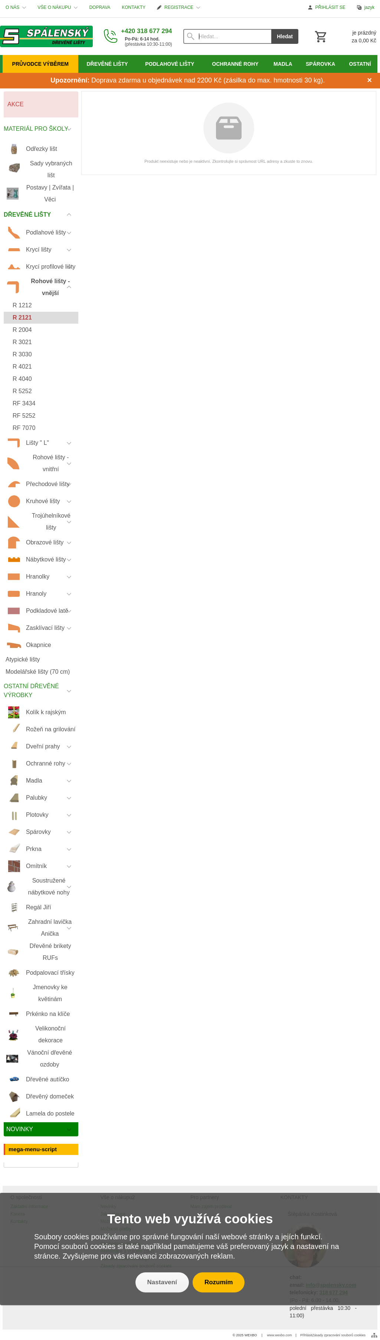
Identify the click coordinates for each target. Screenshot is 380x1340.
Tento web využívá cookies (190, 1218)
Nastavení (162, 1282)
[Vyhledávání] (227, 36)
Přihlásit (306, 1335)
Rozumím (218, 1282)
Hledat (285, 36)
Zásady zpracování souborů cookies (339, 1335)
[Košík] (344, 36)
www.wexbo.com (279, 1335)
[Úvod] (46, 36)
